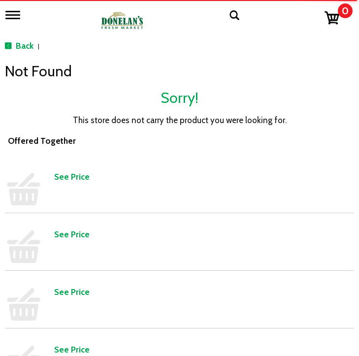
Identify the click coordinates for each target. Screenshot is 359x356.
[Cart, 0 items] (338, 15)
